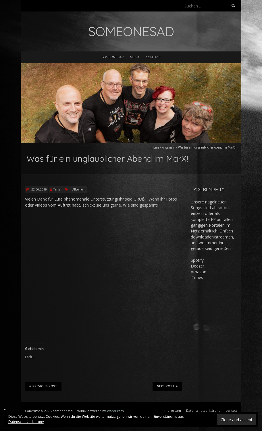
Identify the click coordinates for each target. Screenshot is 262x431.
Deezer (197, 266)
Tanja (57, 189)
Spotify (197, 260)
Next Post (167, 386)
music (135, 57)
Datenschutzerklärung (26, 421)
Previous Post (43, 386)
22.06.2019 (38, 189)
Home (155, 147)
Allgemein (168, 147)
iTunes (197, 277)
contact (153, 57)
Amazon (198, 271)
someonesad (112, 57)
